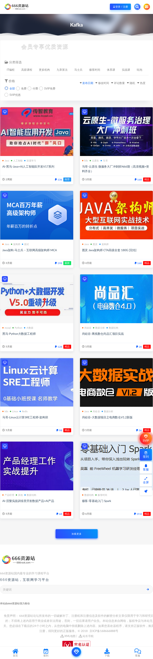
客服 (146, 467)
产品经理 (8, 495)
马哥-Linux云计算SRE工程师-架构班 (25, 417)
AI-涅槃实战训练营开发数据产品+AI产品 (28, 501)
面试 (25, 244)
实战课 (126, 69)
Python (17, 327)
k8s (85, 160)
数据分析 (99, 327)
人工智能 (17, 160)
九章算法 (62, 69)
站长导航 (86, 636)
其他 (19, 495)
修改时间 (103, 83)
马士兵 (78, 69)
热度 (142, 83)
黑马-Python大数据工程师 (19, 333)
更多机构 (44, 69)
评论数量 (119, 83)
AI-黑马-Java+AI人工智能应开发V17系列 (28, 166)
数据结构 (112, 327)
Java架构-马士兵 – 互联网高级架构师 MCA (29, 250)
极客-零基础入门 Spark (96, 501)
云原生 (94, 160)
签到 (146, 454)
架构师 (15, 244)
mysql (6, 327)
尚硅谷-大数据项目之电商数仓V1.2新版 (107, 417)
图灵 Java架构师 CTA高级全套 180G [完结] (109, 250)
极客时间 (94, 69)
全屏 (146, 480)
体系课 (111, 69)
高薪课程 (26, 69)
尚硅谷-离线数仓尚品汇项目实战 (103, 333)
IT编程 (11, 69)
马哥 (104, 160)
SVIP (146, 438)
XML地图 (68, 636)
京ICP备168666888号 (103, 631)
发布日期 (87, 83)
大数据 (28, 327)
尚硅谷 (87, 327)
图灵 (93, 244)
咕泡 (139, 69)
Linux (14, 411)
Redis (24, 411)
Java (5, 160)
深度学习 (30, 160)
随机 (132, 83)
